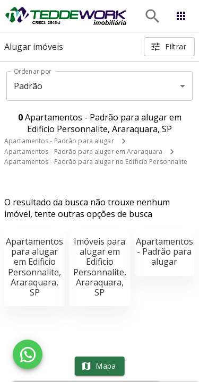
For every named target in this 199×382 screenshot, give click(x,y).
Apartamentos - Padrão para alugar (59, 140)
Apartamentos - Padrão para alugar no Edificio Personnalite (96, 161)
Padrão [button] (28, 86)
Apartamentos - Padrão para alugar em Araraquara (83, 151)
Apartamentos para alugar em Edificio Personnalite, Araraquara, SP (34, 267)
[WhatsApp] (27, 354)
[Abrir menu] (181, 16)
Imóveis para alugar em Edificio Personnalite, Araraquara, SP (99, 267)
